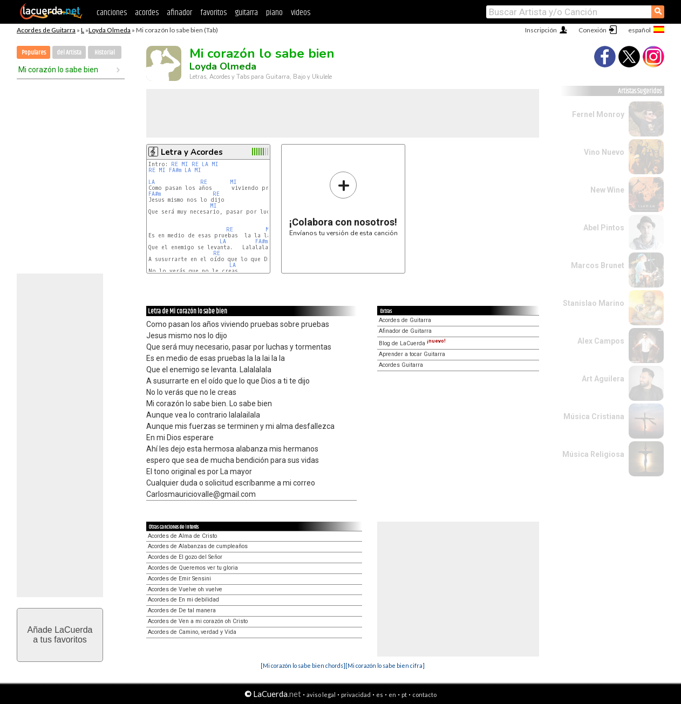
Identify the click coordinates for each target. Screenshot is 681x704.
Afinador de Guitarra (405, 330)
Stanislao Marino (593, 303)
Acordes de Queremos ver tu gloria (193, 567)
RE (174, 164)
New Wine (607, 190)
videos (300, 12)
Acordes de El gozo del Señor (185, 557)
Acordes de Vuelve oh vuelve (185, 589)
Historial (104, 52)
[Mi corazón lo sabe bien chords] (303, 665)
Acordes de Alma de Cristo (182, 535)
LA (205, 164)
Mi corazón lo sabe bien (58, 69)
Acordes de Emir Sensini (179, 578)
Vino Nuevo (604, 152)
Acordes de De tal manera (182, 610)
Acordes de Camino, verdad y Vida (192, 631)
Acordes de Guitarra (46, 30)
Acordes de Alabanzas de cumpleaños (198, 546)
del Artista (69, 52)
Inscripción (541, 30)
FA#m (175, 170)
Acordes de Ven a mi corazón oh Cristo (198, 621)
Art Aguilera (603, 378)
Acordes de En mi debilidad (183, 599)
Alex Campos (600, 341)
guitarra (246, 12)
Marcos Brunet (597, 265)
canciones (112, 12)
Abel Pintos (603, 227)
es (379, 694)
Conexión (592, 30)
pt (404, 694)
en (392, 694)
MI (184, 164)
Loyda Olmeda (109, 30)
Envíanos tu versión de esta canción (343, 203)
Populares (34, 52)
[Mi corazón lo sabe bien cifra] (385, 665)
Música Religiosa (593, 454)
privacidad (356, 694)
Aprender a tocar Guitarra (412, 354)
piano (274, 12)
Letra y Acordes (192, 152)
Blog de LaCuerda (412, 343)
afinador (179, 12)
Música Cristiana (593, 416)
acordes (147, 12)
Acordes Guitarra (401, 364)
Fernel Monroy (598, 114)
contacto (424, 694)
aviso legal (321, 694)
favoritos (213, 12)
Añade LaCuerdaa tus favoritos (60, 634)
